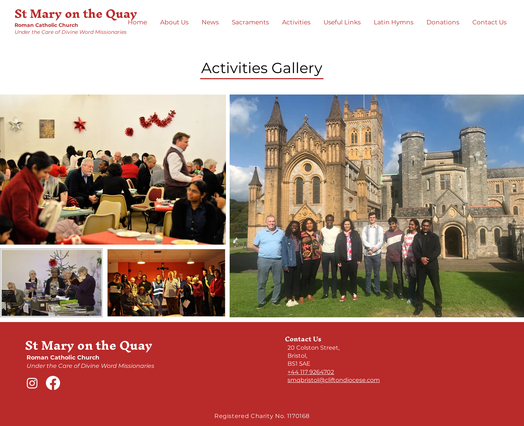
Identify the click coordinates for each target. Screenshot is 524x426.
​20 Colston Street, (313, 347)
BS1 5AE (298, 363)
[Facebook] (53, 383)
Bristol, (297, 355)
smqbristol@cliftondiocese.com (333, 380)
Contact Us (303, 338)
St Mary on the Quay (76, 13)
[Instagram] (32, 383)
